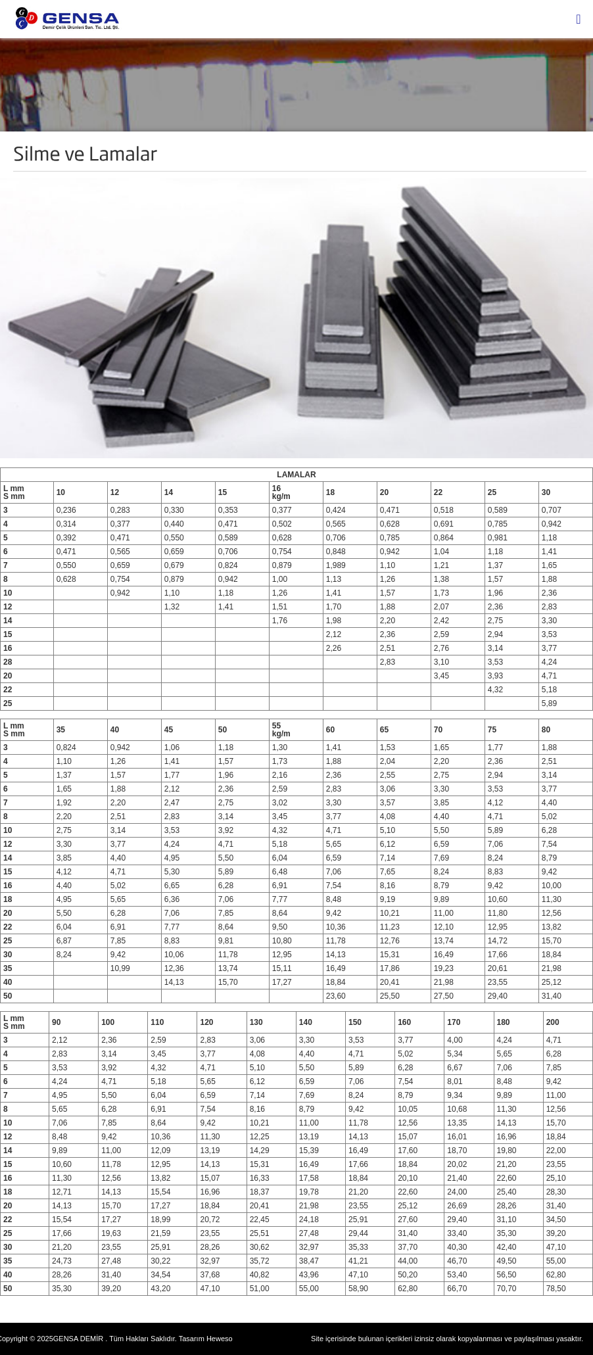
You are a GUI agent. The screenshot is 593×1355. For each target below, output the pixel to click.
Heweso (219, 1339)
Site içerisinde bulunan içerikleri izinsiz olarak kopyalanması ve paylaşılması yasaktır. (447, 1339)
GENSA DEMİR (78, 1339)
